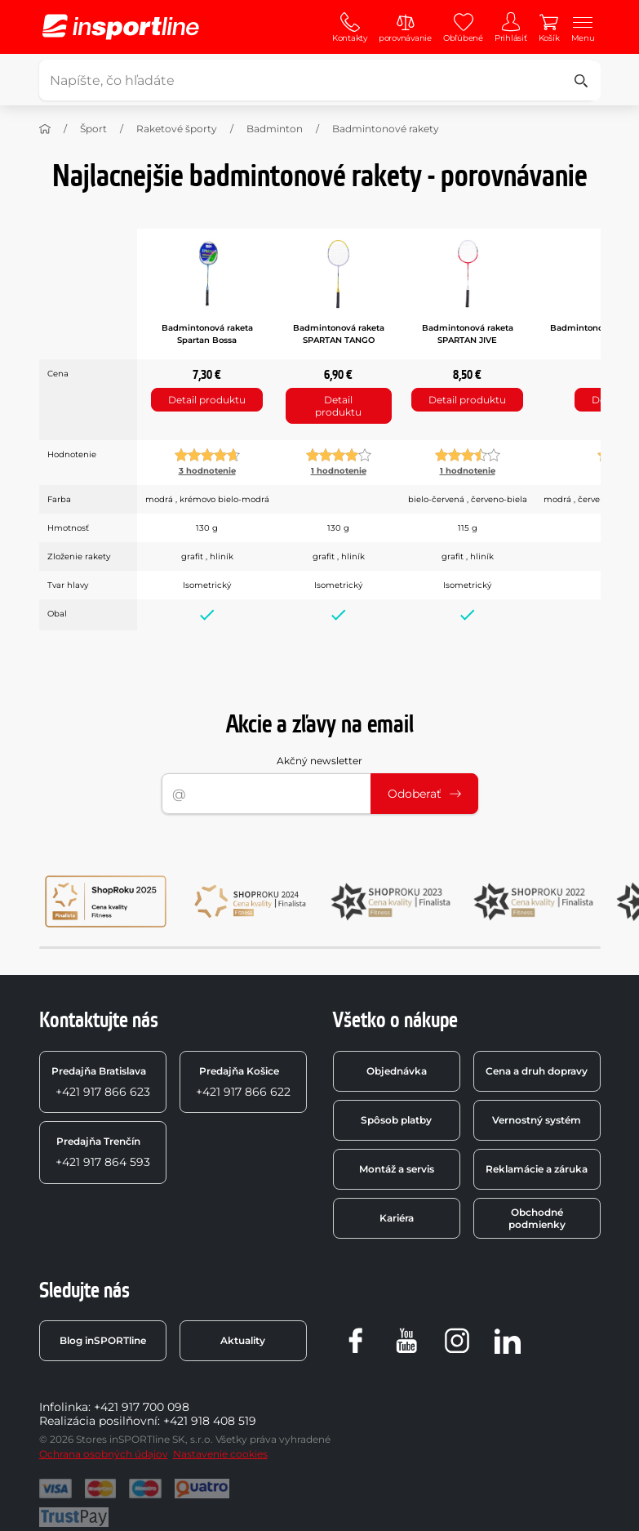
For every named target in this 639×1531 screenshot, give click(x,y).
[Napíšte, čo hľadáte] (317, 80)
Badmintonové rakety (385, 128)
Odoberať (424, 793)
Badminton (274, 128)
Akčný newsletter (319, 760)
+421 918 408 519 (209, 1420)
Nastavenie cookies (220, 1454)
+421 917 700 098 (141, 1407)
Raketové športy (176, 128)
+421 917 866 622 (243, 1082)
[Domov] (45, 129)
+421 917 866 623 (100, 1082)
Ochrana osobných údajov (103, 1454)
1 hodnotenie (338, 470)
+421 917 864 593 (102, 1152)
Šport (93, 128)
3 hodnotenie (207, 470)
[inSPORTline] (120, 27)
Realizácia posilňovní (98, 1420)
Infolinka (63, 1407)
